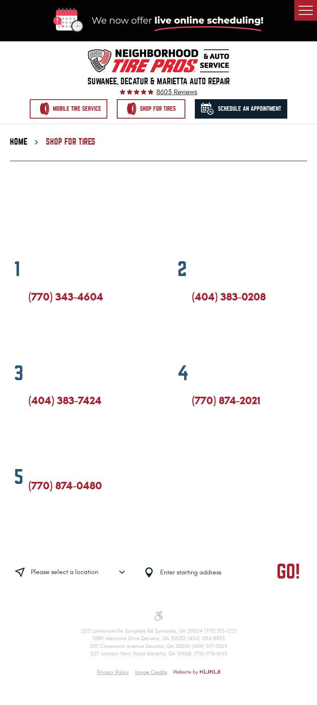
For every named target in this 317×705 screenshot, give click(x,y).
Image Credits (151, 672)
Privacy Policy (113, 672)
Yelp (62, 332)
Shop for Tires (70, 142)
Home (18, 142)
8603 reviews (176, 92)
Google (47, 332)
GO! (288, 571)
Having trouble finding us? (100, 546)
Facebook (32, 332)
